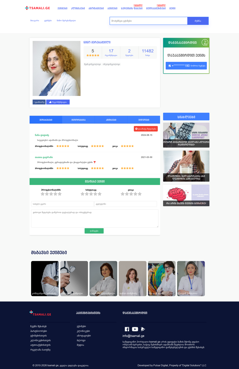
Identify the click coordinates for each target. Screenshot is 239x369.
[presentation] (203, 256)
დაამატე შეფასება (145, 129)
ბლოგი (81, 339)
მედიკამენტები (156, 8)
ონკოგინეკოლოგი (111, 64)
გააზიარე (39, 102)
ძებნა (198, 20)
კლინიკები (78, 8)
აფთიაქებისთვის (40, 344)
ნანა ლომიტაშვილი (72, 293)
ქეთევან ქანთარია (187, 293)
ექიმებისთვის (38, 335)
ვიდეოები (143, 120)
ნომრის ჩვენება (198, 66)
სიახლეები (186, 117)
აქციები (112, 8)
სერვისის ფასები (132, 8)
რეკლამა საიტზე (40, 349)
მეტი (172, 8)
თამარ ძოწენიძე (128, 293)
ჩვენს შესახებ (38, 326)
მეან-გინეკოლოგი (92, 64)
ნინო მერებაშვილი (66, 20)
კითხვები (111, 120)
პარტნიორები (38, 330)
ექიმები (62, 8)
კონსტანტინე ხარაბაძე (44, 293)
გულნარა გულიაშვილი (102, 293)
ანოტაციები (96, 8)
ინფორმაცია (78, 120)
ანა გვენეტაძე (156, 293)
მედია (80, 344)
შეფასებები (45, 120)
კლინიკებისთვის (40, 339)
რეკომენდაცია (58, 102)
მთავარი (34, 20)
